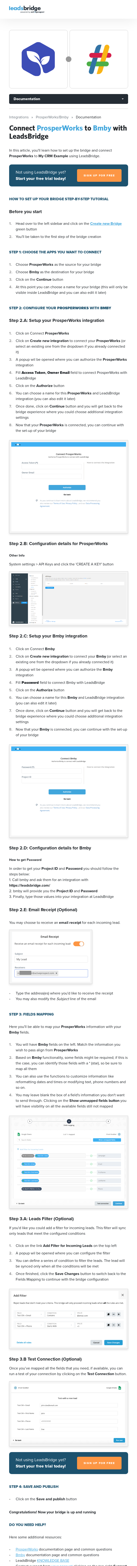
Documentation (27, 99)
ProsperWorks (27, 1549)
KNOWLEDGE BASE (53, 1560)
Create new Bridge (106, 223)
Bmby (20, 1555)
